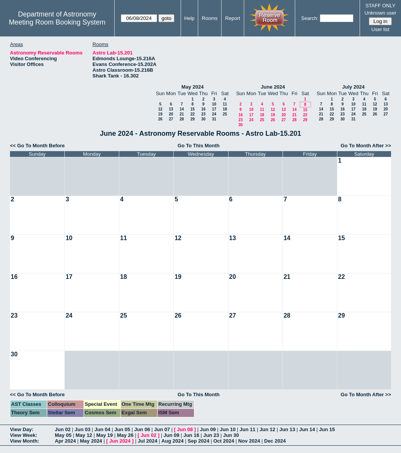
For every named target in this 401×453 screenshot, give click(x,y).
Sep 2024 (198, 441)
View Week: (23, 435)
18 (225, 109)
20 (171, 114)
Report (232, 18)
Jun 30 (231, 435)
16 (203, 109)
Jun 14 (307, 429)
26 (160, 119)
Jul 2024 (147, 441)
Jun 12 (267, 429)
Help (189, 18)
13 (171, 109)
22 (193, 114)
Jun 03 (82, 429)
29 (193, 119)
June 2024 (273, 87)
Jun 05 (122, 429)
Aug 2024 (172, 441)
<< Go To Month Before (37, 145)
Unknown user (380, 13)
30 (203, 119)
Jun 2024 (120, 441)
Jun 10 (227, 429)
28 (181, 119)
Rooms (209, 18)
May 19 (104, 435)
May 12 (84, 435)
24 (214, 114)
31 (214, 119)
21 (181, 114)
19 (160, 114)
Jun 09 (207, 429)
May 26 (125, 435)
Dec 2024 (275, 441)
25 (225, 114)
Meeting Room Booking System (57, 22)
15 (193, 109)
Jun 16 (191, 435)
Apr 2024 (65, 441)
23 (203, 114)
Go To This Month (198, 145)
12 (160, 109)
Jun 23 (211, 435)
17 (214, 109)
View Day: (21, 429)
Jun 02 (63, 429)
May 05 (63, 435)
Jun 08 (185, 429)
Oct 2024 (223, 441)
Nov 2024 (249, 441)
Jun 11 (247, 429)
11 (225, 104)
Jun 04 (102, 429)
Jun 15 (327, 429)
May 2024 (192, 87)
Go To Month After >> (366, 145)
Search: (309, 18)
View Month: (24, 441)
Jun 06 (142, 429)
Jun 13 (287, 429)
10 (214, 104)
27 (171, 119)
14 (181, 109)
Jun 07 (162, 429)
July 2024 (353, 87)
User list (380, 29)
